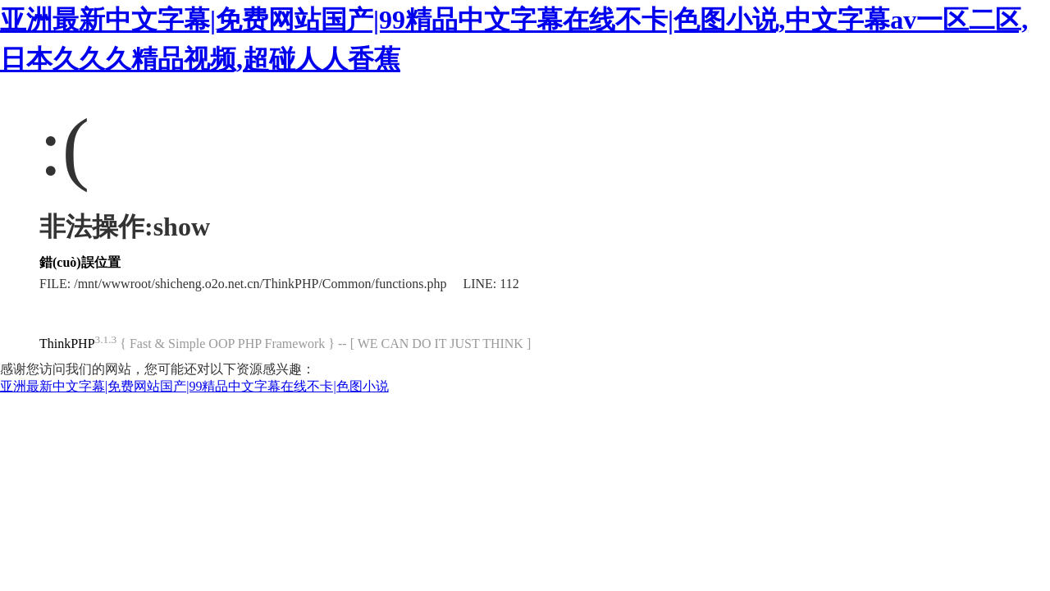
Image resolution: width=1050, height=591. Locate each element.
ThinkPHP (67, 343)
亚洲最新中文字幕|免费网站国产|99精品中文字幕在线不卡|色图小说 (194, 386)
